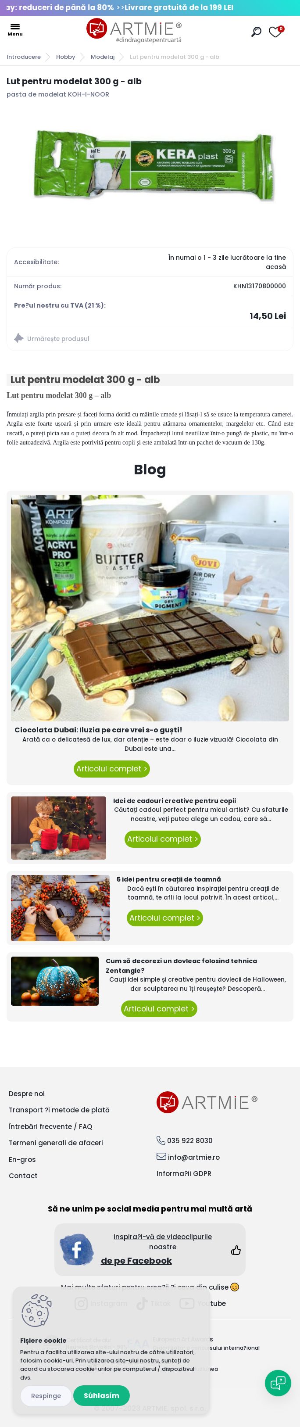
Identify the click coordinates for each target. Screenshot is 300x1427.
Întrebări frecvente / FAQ (50, 1126)
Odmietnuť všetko (46, 1396)
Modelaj (102, 57)
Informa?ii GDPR (184, 1173)
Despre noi (27, 1093)
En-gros (22, 1159)
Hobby (65, 57)
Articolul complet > (111, 769)
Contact (23, 1175)
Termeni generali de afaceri (56, 1142)
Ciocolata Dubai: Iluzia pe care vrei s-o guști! (98, 730)
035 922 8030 (190, 1140)
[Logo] (134, 30)
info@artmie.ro (194, 1157)
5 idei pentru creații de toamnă (169, 879)
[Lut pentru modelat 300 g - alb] (150, 166)
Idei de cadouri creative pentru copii (174, 800)
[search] (256, 31)
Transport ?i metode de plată (59, 1110)
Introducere (24, 57)
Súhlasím (101, 1396)
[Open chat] (278, 1383)
